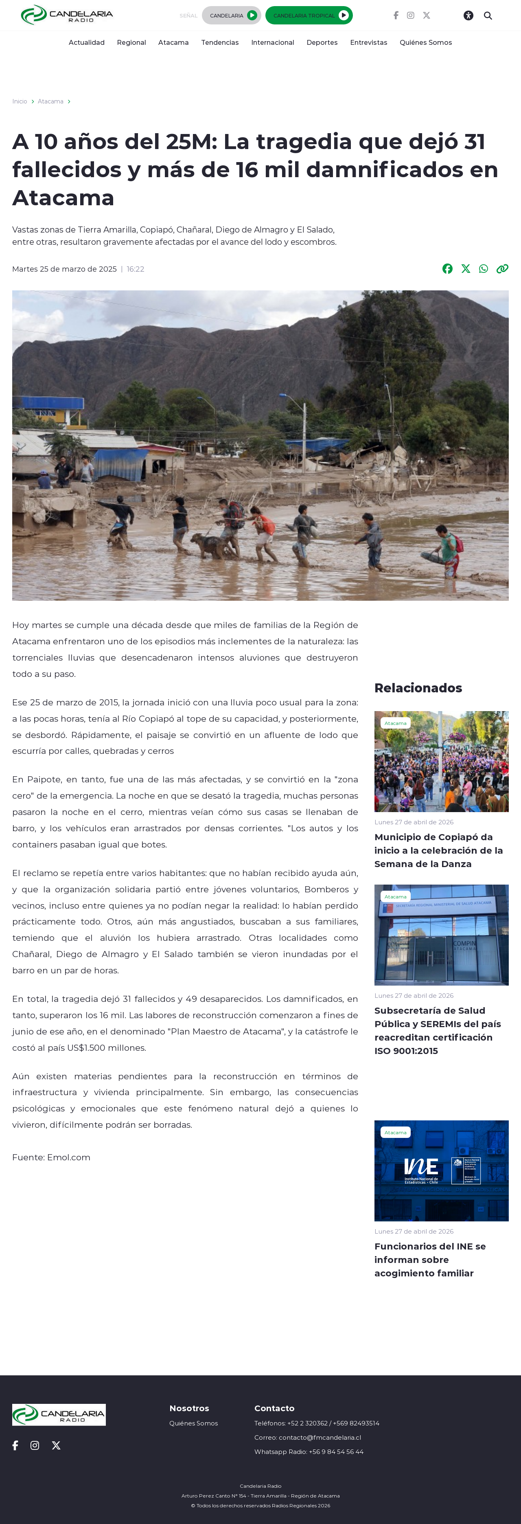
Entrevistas (368, 42)
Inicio (19, 101)
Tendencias (220, 42)
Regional (131, 42)
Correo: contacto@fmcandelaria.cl (307, 1437)
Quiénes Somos (426, 42)
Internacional (272, 42)
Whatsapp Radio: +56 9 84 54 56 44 (308, 1452)
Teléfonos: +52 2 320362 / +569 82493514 (316, 1423)
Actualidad (87, 42)
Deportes (322, 42)
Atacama (173, 42)
